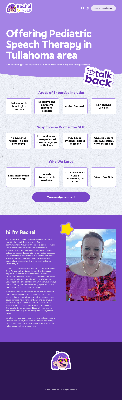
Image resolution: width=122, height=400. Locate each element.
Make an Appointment (103, 8)
